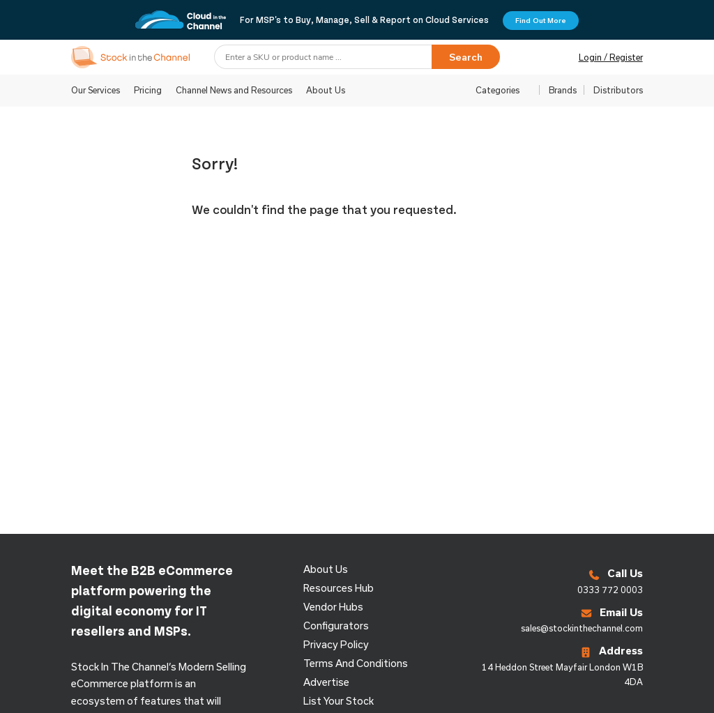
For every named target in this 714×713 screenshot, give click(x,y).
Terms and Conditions (355, 663)
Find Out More (540, 20)
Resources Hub (338, 588)
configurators (336, 625)
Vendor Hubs (333, 607)
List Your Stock (338, 701)
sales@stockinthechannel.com (582, 628)
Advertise (326, 682)
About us (325, 569)
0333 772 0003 (610, 590)
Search (466, 57)
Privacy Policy (336, 644)
